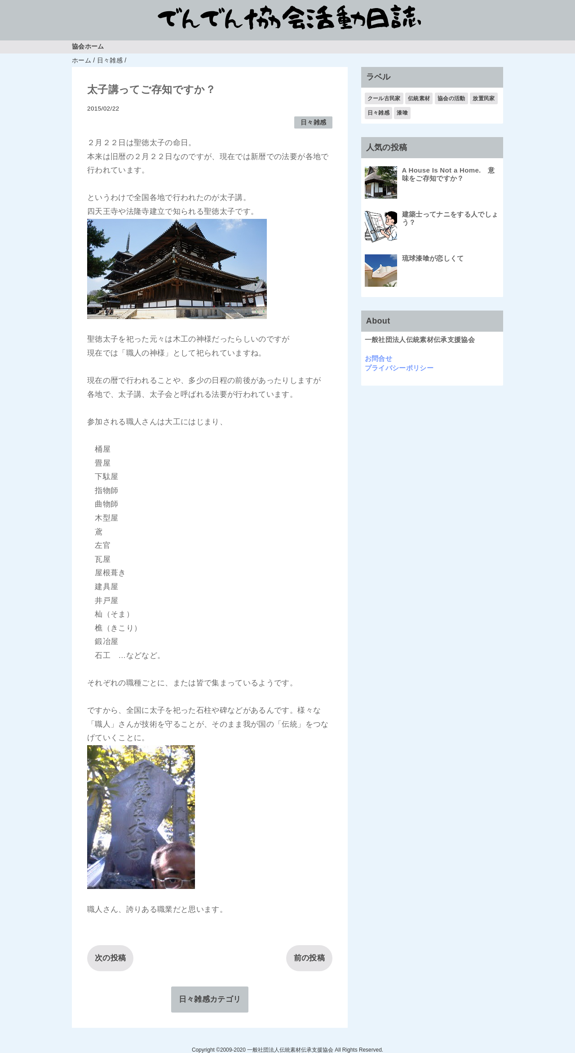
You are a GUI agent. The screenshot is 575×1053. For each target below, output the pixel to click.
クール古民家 (384, 98)
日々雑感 (313, 122)
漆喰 (402, 113)
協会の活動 (451, 98)
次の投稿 (110, 958)
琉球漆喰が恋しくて (433, 258)
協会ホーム (88, 46)
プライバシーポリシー (399, 368)
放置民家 (484, 98)
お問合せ (378, 358)
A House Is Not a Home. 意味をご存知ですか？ (448, 174)
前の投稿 (309, 958)
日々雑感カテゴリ (210, 999)
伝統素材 (419, 98)
